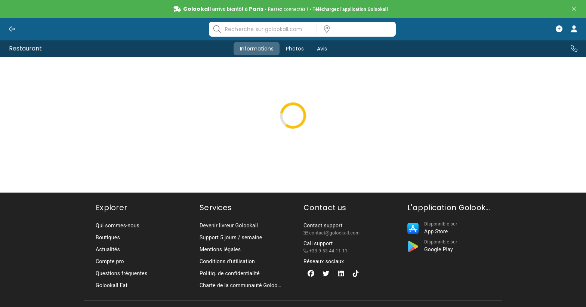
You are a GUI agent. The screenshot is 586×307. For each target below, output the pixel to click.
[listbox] (354, 29)
